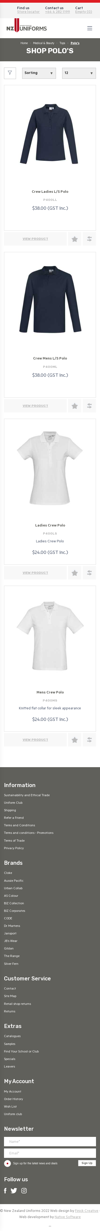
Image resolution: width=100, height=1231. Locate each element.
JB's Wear (10, 941)
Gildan (9, 949)
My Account (12, 1092)
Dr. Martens (12, 926)
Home (24, 43)
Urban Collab (13, 889)
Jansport (10, 934)
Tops (62, 43)
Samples (9, 1044)
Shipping (10, 811)
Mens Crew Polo (50, 693)
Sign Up (87, 1163)
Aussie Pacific (13, 881)
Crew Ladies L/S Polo (50, 192)
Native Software (68, 1217)
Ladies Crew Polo (50, 526)
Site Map (10, 996)
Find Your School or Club (21, 1052)
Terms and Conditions (19, 826)
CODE (8, 919)
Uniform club (13, 1114)
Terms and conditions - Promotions (28, 833)
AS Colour (11, 896)
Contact (10, 989)
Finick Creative (86, 1211)
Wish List (10, 1107)
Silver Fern (11, 964)
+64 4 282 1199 (57, 12)
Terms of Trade (14, 841)
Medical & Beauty (43, 43)
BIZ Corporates (14, 911)
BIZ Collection (14, 904)
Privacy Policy (14, 849)
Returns (9, 1012)
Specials (9, 1059)
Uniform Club (13, 803)
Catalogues (12, 1036)
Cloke (8, 873)
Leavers (9, 1067)
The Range (11, 956)
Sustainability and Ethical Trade (27, 796)
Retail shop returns (17, 1004)
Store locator (28, 12)
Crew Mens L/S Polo (50, 359)
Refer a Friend (14, 818)
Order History (13, 1099)
